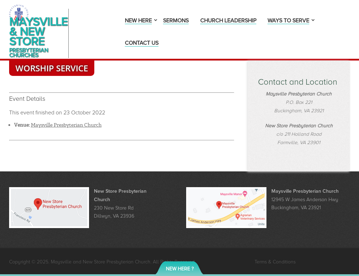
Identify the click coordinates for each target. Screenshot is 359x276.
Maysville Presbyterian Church (66, 125)
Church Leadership (228, 21)
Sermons (176, 21)
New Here (138, 21)
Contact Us (141, 44)
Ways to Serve (288, 21)
